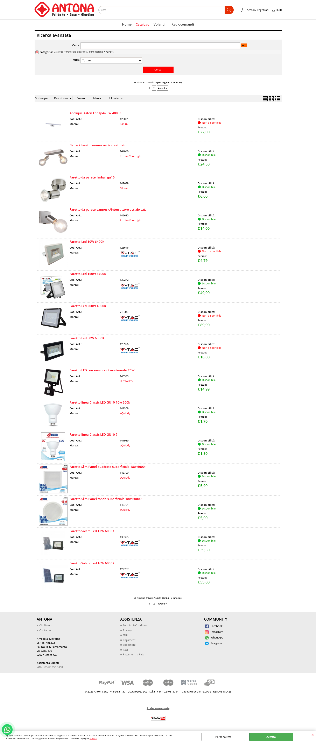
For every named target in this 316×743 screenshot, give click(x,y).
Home (127, 24)
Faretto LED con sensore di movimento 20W (102, 370)
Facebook (214, 626)
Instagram (214, 632)
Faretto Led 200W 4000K (88, 306)
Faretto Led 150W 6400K (88, 274)
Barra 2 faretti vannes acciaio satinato (98, 145)
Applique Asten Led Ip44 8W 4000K (96, 113)
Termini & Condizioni (135, 625)
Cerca (75, 45)
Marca (76, 59)
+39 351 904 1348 (52, 667)
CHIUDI (312, 735)
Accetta (271, 737)
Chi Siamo (45, 625)
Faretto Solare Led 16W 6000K (92, 563)
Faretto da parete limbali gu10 (92, 177)
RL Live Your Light (131, 156)
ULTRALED (126, 381)
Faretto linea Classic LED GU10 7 (94, 434)
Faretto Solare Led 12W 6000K (92, 531)
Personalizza (223, 737)
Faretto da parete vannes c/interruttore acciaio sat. (108, 209)
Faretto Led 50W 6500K (87, 338)
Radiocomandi (182, 24)
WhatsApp (214, 637)
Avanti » (162, 88)
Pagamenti (129, 640)
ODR (125, 635)
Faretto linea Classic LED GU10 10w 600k (100, 402)
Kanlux (124, 124)
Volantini (160, 24)
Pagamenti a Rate (133, 654)
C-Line (123, 188)
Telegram (213, 643)
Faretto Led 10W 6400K (87, 241)
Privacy (93, 738)
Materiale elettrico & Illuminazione (84, 51)
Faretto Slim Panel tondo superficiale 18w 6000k (106, 499)
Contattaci (45, 630)
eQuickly (125, 413)
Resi (125, 649)
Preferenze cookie (158, 708)
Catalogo (142, 24)
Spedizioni (129, 645)
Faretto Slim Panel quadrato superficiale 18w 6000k (108, 467)
